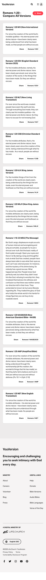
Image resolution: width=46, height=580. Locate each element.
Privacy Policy (8, 552)
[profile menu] (39, 4)
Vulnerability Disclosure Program (15, 555)
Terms (18, 552)
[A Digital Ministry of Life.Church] (23, 528)
